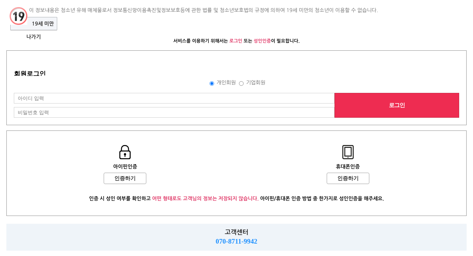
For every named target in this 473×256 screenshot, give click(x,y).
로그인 (397, 105)
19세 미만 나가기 (40, 25)
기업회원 (255, 82)
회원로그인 (30, 73)
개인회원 (226, 82)
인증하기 (125, 178)
